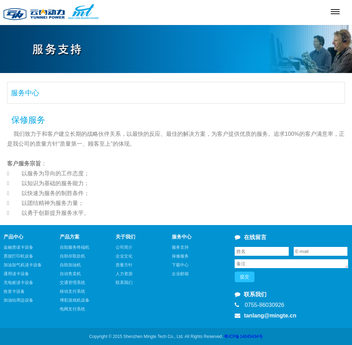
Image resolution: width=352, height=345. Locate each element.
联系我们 (124, 282)
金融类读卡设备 (18, 247)
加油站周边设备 (18, 300)
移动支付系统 (72, 291)
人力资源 (124, 273)
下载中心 (180, 264)
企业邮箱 (180, 273)
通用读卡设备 (16, 273)
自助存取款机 (72, 256)
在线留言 (250, 237)
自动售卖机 (70, 273)
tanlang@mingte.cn (265, 316)
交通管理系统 (72, 282)
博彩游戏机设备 (74, 300)
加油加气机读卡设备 (23, 264)
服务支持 (180, 247)
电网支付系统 (72, 309)
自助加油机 (70, 264)
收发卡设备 (14, 291)
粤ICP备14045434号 (243, 336)
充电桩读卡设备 (18, 282)
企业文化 (124, 256)
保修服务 (180, 256)
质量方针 (124, 264)
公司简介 (124, 247)
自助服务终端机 (74, 247)
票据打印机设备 (18, 256)
